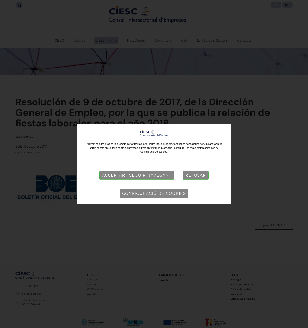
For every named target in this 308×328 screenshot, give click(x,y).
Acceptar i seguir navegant (137, 175)
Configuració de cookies (154, 193)
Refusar (195, 175)
